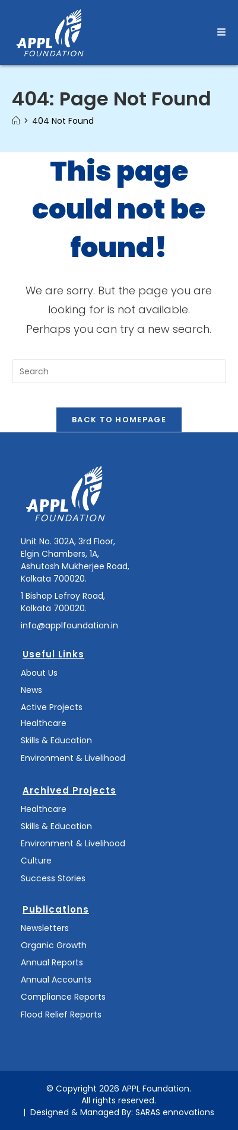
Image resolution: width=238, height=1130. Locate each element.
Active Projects (51, 707)
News (31, 690)
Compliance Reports (63, 997)
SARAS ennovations (174, 1112)
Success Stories (53, 878)
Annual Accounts (56, 979)
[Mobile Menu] (221, 32)
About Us (39, 673)
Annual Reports (52, 962)
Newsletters (45, 928)
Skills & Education (56, 740)
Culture (36, 860)
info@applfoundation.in (69, 625)
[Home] (16, 121)
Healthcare (43, 723)
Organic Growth (54, 945)
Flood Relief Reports (61, 1014)
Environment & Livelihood (73, 758)
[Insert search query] (119, 371)
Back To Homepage (119, 419)
